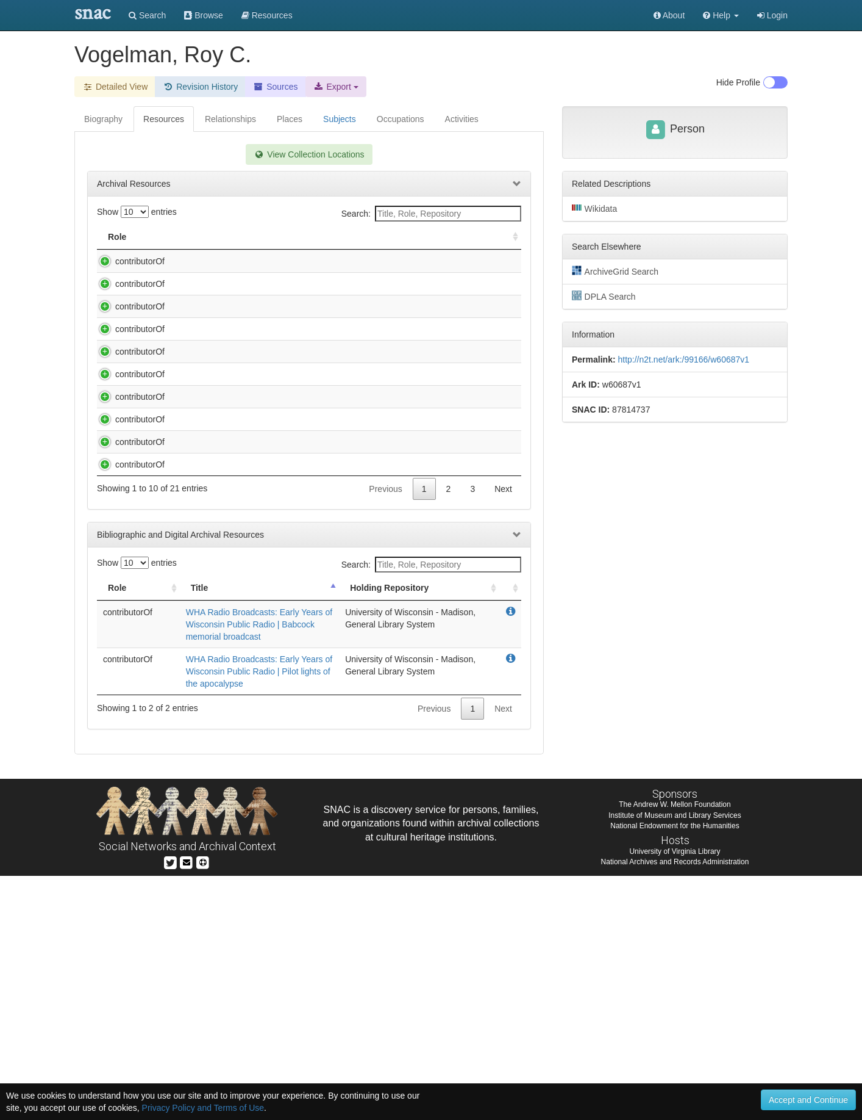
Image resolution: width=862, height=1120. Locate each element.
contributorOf (127, 261)
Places (289, 119)
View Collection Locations (309, 154)
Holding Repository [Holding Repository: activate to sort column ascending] (419, 237)
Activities (462, 119)
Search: (431, 214)
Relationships (230, 119)
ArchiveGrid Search (615, 271)
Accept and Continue (808, 1100)
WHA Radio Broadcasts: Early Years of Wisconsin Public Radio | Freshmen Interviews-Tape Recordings (258, 461)
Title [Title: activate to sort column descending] (178, 237)
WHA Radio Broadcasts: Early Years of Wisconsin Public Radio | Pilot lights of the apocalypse (259, 915)
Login (772, 15)
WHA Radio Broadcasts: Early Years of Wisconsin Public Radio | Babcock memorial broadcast (259, 868)
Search (147, 15)
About (669, 15)
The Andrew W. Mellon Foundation (674, 1048)
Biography (103, 119)
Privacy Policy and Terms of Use (203, 1108)
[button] (721, 15)
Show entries (137, 212)
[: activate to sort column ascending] (510, 237)
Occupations (400, 119)
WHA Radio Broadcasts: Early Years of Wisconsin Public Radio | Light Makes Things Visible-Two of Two (258, 602)
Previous (385, 733)
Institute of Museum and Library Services (674, 1059)
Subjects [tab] (339, 119)
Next (503, 733)
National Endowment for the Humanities (674, 1070)
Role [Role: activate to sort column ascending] (117, 237)
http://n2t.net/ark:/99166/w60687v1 (683, 359)
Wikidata (594, 208)
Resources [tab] (163, 119)
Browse (203, 15)
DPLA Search (604, 296)
